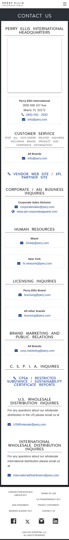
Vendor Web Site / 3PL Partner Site (35, 176)
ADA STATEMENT (20, 505)
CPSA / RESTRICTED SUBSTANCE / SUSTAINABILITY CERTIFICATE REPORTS (34, 381)
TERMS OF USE (48, 493)
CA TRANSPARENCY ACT (48, 499)
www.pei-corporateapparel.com (34, 211)
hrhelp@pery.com (34, 243)
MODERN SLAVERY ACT (20, 511)
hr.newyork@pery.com (34, 263)
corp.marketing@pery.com (35, 350)
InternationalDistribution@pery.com (33, 475)
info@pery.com (34, 119)
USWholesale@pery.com (27, 424)
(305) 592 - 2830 (35, 114)
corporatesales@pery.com (34, 207)
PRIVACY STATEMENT (48, 505)
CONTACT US (48, 511)
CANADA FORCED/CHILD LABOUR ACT (20, 493)
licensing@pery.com (34, 295)
